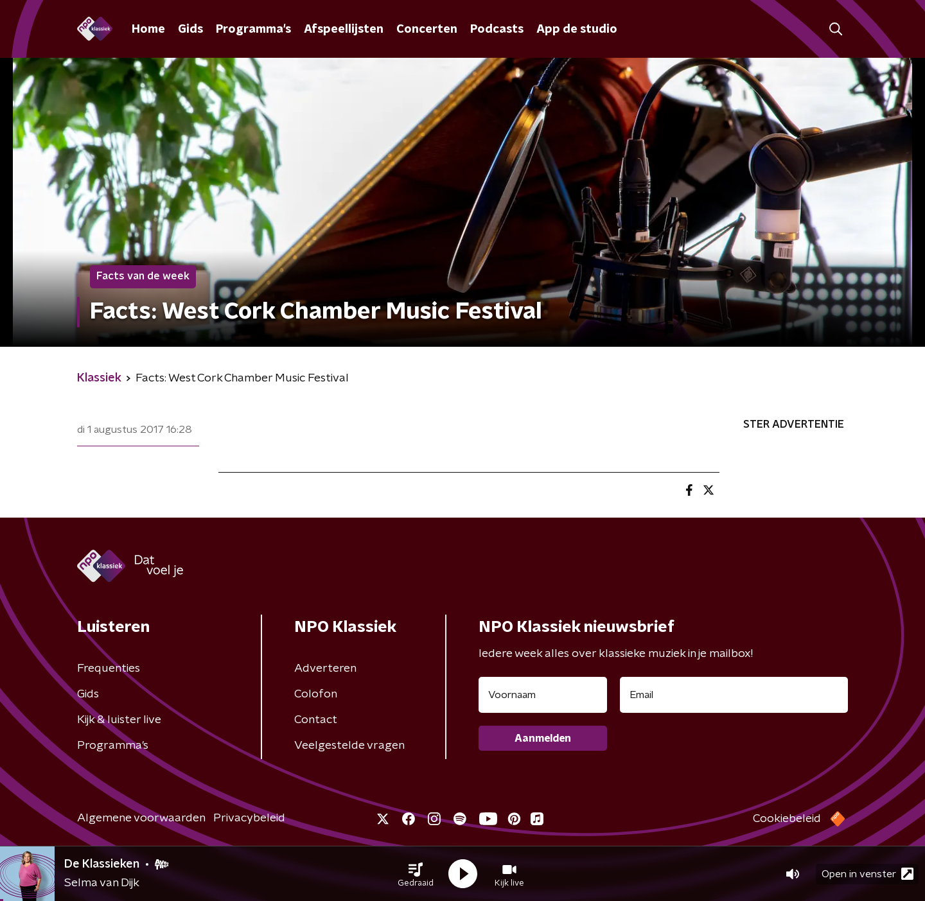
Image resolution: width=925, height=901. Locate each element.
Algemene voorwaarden (141, 818)
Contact (315, 720)
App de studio (576, 29)
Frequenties (108, 668)
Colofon (315, 694)
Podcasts (497, 29)
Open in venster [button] (867, 874)
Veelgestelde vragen (349, 745)
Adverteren (325, 668)
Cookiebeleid (787, 819)
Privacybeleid (249, 818)
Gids (190, 29)
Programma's (253, 29)
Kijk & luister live (119, 720)
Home (148, 29)
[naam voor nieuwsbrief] (543, 695)
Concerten (426, 29)
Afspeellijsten (343, 29)
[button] (415, 874)
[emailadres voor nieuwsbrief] (734, 695)
